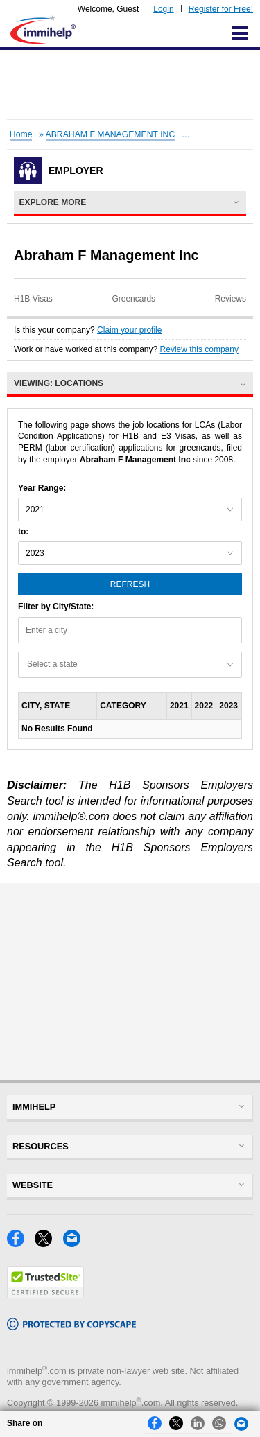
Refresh (130, 584)
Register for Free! (221, 9)
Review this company (199, 349)
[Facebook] (21, 1243)
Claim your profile (129, 330)
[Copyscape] (71, 1326)
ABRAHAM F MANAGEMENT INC (110, 134)
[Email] (75, 1243)
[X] (48, 1243)
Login (163, 9)
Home (21, 134)
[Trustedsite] (45, 1294)
